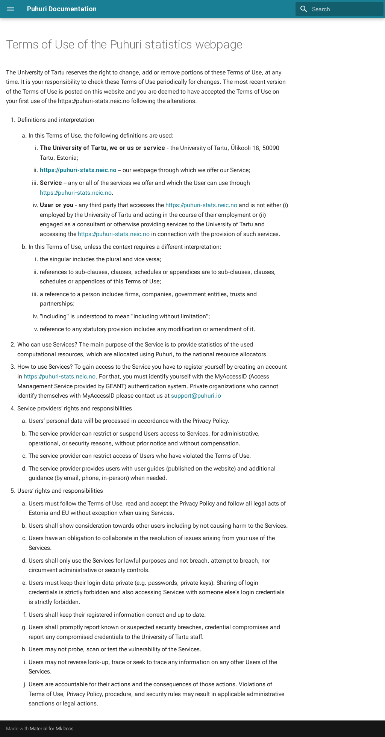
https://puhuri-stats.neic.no (78, 170)
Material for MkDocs (52, 728)
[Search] (339, 9)
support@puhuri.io (196, 395)
